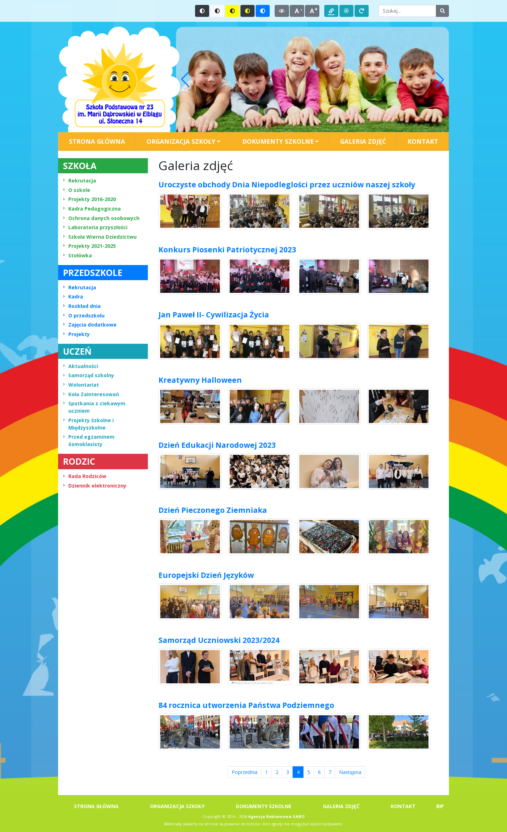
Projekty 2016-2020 (89, 199)
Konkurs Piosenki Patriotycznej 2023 (227, 249)
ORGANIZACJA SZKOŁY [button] (180, 141)
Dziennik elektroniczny (94, 485)
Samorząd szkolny (88, 375)
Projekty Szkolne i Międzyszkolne (88, 424)
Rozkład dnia (82, 306)
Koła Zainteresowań (91, 394)
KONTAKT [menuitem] (422, 141)
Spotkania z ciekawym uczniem (94, 407)
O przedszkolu (84, 315)
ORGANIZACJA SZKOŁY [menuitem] (177, 806)
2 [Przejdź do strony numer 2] (277, 772)
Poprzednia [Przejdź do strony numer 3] (244, 772)
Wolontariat (81, 384)
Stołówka (77, 255)
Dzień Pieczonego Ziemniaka (212, 510)
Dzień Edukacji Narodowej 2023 (217, 445)
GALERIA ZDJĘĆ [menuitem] (363, 141)
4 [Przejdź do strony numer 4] (300, 771)
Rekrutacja (79, 180)
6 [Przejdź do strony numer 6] (319, 772)
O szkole (76, 190)
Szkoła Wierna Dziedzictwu (100, 236)
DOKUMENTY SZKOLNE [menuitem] (264, 806)
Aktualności (80, 366)
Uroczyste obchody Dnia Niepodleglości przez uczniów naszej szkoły (286, 184)
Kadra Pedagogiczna (92, 208)
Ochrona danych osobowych (101, 218)
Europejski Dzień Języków (206, 575)
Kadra (73, 296)
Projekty (76, 334)
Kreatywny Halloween (200, 380)
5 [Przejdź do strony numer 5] (308, 772)
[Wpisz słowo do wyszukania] (407, 11)
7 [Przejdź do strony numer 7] (329, 772)
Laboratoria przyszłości (95, 227)
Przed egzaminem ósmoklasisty (88, 440)
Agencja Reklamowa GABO (276, 816)
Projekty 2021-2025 (89, 246)
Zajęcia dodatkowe (90, 324)
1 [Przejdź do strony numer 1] (266, 772)
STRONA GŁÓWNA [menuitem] (97, 141)
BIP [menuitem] (440, 806)
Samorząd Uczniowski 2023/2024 (219, 640)
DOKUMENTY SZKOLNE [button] (278, 141)
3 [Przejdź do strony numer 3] (287, 772)
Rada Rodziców (84, 476)
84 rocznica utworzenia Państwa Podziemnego (246, 705)
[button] (185, 79)
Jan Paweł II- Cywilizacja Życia (213, 315)
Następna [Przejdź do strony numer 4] (350, 772)
